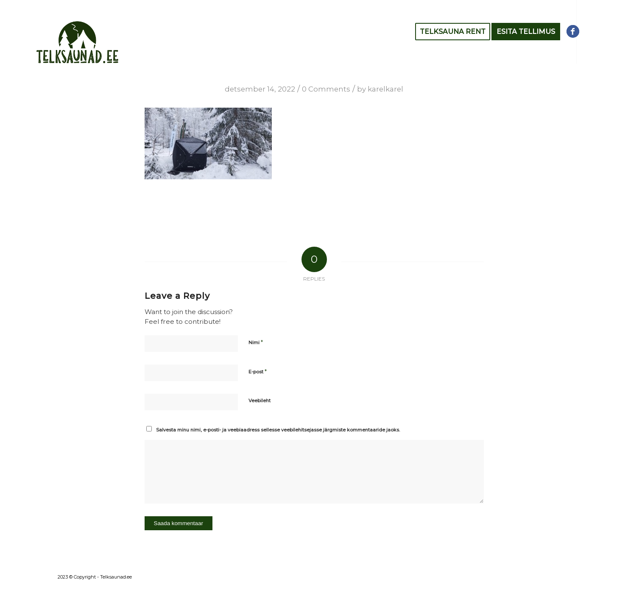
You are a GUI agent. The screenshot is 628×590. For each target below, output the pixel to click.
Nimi (255, 342)
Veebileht (259, 401)
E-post (257, 371)
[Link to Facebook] (573, 31)
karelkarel (385, 89)
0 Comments (326, 89)
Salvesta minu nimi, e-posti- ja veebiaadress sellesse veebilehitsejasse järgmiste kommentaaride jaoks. (278, 430)
